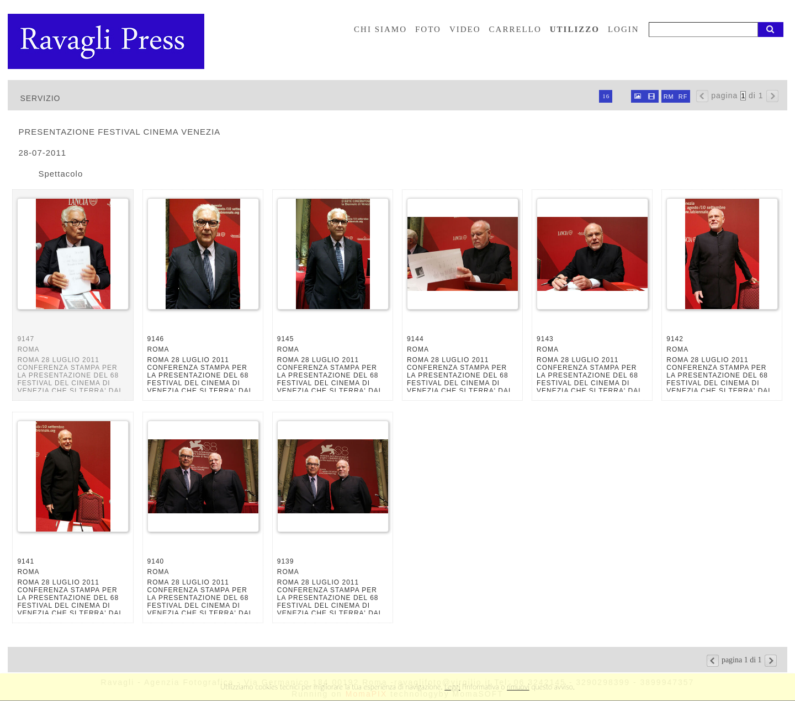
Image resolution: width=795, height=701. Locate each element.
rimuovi (518, 686)
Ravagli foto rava (107, 41)
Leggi (452, 686)
